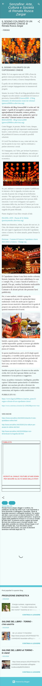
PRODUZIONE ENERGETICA (15, 596)
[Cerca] (39, 4)
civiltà (5, 503)
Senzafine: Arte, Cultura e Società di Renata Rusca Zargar (21, 9)
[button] (39, 22)
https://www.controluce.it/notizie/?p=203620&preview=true (21, 406)
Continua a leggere (31, 615)
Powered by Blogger (21, 682)
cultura (12, 503)
